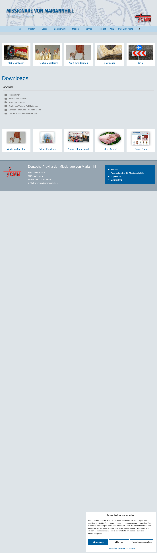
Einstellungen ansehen (142, 542)
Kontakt (102, 29)
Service (90, 29)
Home (20, 29)
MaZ (112, 29)
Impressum (130, 548)
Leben (46, 29)
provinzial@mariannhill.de (46, 183)
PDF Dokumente (125, 29)
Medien (76, 29)
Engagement (61, 29)
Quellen (33, 29)
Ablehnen (119, 542)
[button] (139, 29)
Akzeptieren (98, 542)
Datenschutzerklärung (116, 548)
